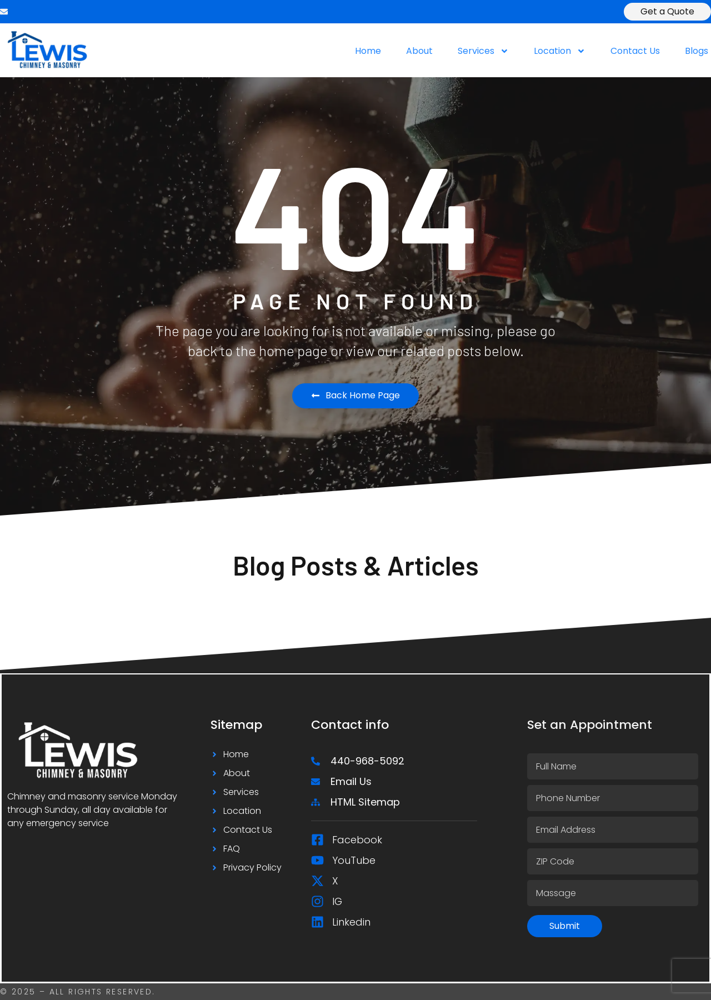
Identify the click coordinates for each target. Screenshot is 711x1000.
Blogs (696, 51)
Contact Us (635, 51)
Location (559, 51)
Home (368, 51)
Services (483, 51)
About (419, 51)
